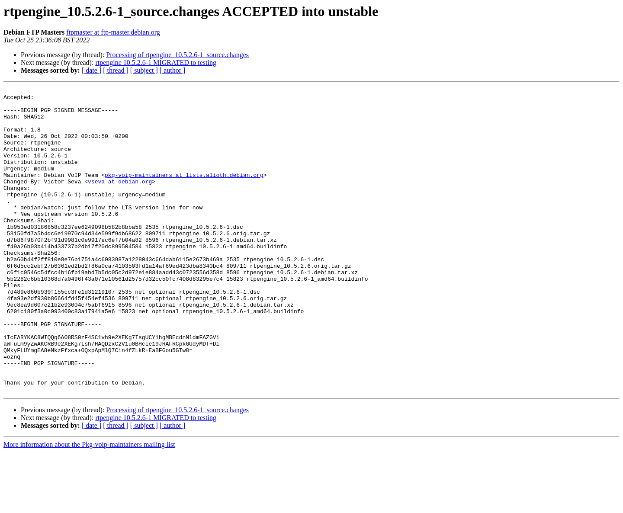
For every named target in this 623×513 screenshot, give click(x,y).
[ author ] (173, 70)
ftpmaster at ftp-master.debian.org (113, 32)
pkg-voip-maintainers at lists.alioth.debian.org (184, 193)
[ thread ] (115, 70)
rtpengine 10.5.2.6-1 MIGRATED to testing (155, 62)
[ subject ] (144, 70)
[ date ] (91, 70)
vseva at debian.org (120, 201)
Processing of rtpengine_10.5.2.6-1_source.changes (177, 54)
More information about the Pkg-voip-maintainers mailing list (89, 505)
